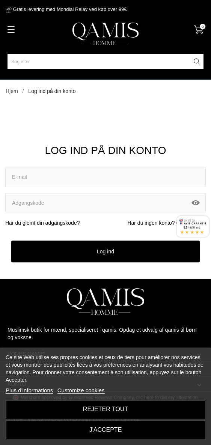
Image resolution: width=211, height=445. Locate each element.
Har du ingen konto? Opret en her (166, 223)
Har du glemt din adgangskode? (42, 223)
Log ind (105, 251)
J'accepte (105, 430)
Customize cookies (81, 390)
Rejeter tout (105, 409)
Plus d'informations (29, 390)
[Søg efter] (105, 61)
